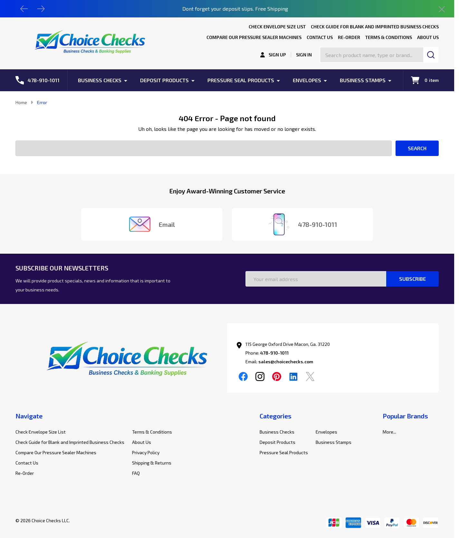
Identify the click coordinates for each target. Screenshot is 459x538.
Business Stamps (363, 80)
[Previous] (24, 8)
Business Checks (99, 80)
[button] (121, 361)
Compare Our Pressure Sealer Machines (253, 37)
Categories (276, 416)
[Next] (40, 8)
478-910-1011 (274, 353)
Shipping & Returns (151, 462)
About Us (428, 37)
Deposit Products (164, 80)
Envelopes (307, 80)
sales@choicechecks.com (285, 361)
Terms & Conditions (388, 37)
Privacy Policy (145, 452)
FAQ (136, 473)
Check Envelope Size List (277, 26)
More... (389, 432)
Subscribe (412, 279)
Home (21, 102)
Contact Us (320, 37)
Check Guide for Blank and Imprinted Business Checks (375, 26)
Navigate (29, 416)
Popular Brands (405, 416)
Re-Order (349, 37)
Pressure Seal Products (240, 80)
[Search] (430, 55)
